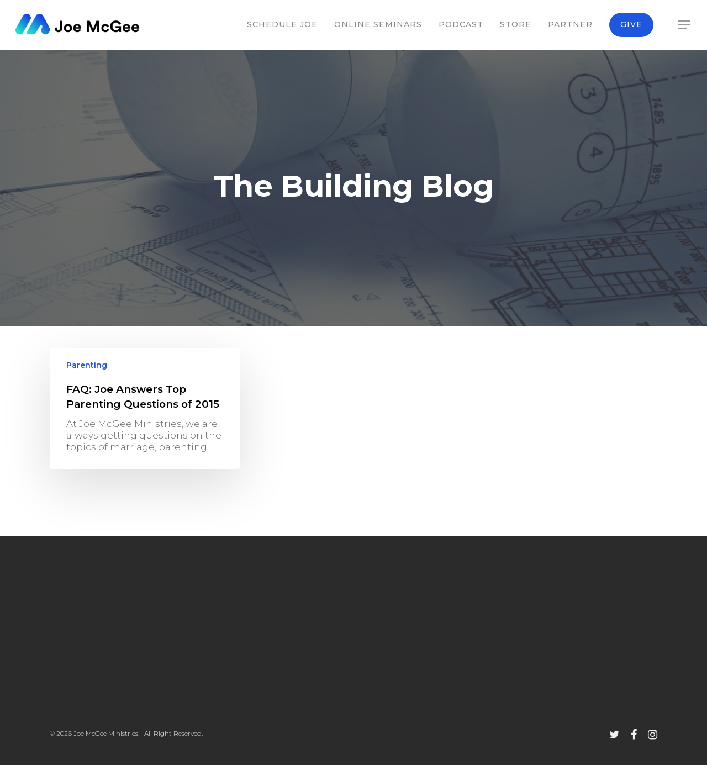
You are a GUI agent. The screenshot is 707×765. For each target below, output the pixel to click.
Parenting (86, 365)
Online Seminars (378, 24)
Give (631, 24)
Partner (570, 24)
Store (515, 24)
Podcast (461, 24)
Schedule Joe (282, 24)
